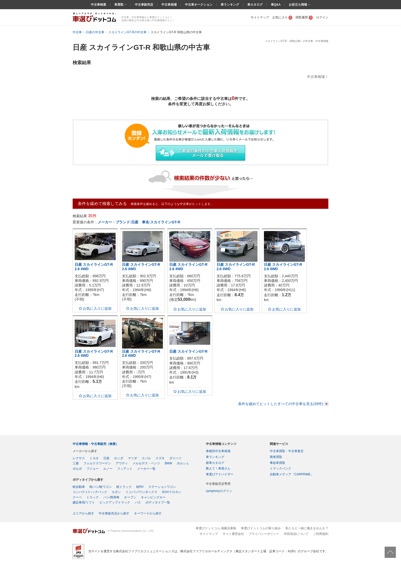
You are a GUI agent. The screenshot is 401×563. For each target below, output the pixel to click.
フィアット (124, 468)
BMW (168, 463)
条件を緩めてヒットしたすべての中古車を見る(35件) (280, 404)
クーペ (77, 497)
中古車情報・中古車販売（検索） (96, 444)
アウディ (122, 463)
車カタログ (255, 4)
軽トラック (124, 487)
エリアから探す (83, 513)
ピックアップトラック (114, 502)
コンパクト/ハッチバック (90, 492)
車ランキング (230, 4)
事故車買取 (277, 463)
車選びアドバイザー (219, 474)
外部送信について (296, 534)
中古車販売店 (144, 4)
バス (138, 502)
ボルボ (77, 468)
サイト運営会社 (233, 534)
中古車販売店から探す (114, 513)
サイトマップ (260, 17)
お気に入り (282, 17)
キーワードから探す (148, 513)
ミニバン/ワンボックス (141, 492)
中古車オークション (199, 4)
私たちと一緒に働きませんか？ (306, 528)
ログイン (322, 17)
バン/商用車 (111, 497)
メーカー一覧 (146, 468)
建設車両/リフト (84, 502)
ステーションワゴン (162, 487)
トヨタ (94, 458)
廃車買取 (276, 457)
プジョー (92, 468)
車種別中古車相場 (218, 451)
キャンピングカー (153, 497)
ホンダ (118, 458)
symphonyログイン (219, 491)
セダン (116, 492)
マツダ (132, 458)
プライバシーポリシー (264, 534)
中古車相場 (169, 4)
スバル (146, 458)
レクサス (79, 458)
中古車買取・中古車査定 (287, 451)
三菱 (76, 463)
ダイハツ (175, 458)
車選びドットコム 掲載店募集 (216, 528)
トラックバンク (280, 468)
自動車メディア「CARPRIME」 (292, 474)
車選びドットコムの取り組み (261, 528)
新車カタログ (215, 463)
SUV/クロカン (171, 492)
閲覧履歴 (304, 17)
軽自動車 (79, 487)
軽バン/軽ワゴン (101, 487)
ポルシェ (183, 463)
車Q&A (276, 4)
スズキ (160, 458)
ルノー (108, 468)
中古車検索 (98, 4)
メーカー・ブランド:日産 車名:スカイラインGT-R (139, 222)
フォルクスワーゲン (97, 463)
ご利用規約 (320, 534)
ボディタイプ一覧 (158, 502)
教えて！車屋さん (218, 468)
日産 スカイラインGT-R (188, 351)
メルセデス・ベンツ (146, 463)
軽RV (139, 487)
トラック (92, 497)
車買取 (119, 4)
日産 (106, 458)
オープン (130, 497)
